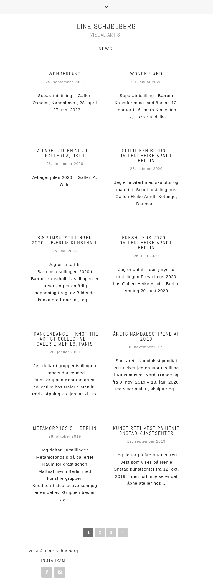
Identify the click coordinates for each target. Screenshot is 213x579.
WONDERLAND (146, 73)
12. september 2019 (146, 441)
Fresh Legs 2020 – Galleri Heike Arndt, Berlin (146, 242)
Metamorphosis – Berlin (65, 428)
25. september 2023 (65, 82)
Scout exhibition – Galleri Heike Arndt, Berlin (146, 155)
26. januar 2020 (65, 352)
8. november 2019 (146, 347)
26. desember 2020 (64, 164)
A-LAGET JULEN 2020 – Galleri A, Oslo (64, 153)
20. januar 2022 (146, 82)
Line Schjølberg (106, 26)
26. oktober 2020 (146, 169)
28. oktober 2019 (65, 436)
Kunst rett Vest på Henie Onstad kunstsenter (146, 430)
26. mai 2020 (64, 251)
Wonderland (65, 73)
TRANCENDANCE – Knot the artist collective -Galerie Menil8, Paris (64, 339)
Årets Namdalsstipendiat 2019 (146, 336)
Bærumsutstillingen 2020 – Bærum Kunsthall (65, 240)
